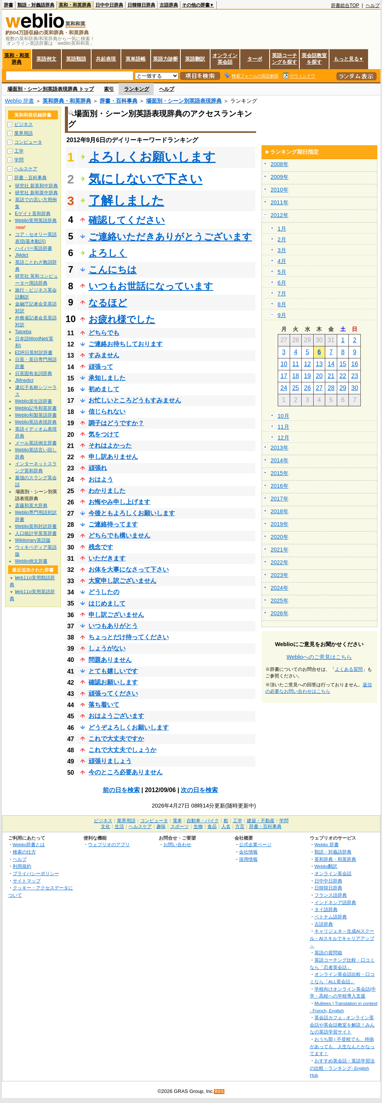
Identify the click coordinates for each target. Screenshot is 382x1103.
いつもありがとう (113, 626)
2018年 (280, 511)
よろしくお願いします (152, 157)
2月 (282, 239)
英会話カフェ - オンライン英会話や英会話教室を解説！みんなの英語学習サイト (342, 1024)
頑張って (100, 366)
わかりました (107, 490)
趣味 (161, 826)
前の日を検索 (121, 790)
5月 (282, 272)
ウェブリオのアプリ (109, 844)
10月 (283, 416)
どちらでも (103, 332)
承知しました (107, 378)
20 (319, 376)
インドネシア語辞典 (335, 902)
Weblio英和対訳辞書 (36, 526)
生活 (119, 826)
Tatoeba (23, 331)
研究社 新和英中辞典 (36, 192)
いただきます (107, 558)
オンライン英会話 (225, 59)
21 (331, 376)
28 (331, 388)
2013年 (280, 448)
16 (354, 364)
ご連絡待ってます (113, 524)
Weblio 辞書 (19, 101)
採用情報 (248, 859)
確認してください (126, 220)
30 (354, 388)
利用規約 (22, 866)
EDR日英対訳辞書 (34, 352)
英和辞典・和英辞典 (66, 101)
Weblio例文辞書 (31, 561)
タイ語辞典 (326, 909)
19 (307, 376)
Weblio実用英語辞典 (36, 220)
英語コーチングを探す (284, 59)
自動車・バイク (203, 820)
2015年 (280, 473)
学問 (19, 160)
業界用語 (23, 133)
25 (295, 388)
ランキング (136, 89)
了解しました (126, 200)
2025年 (280, 600)
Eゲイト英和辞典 (33, 213)
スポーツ (179, 826)
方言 (239, 826)
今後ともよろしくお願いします (131, 513)
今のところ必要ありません (125, 772)
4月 (282, 261)
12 (307, 364)
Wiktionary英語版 (33, 540)
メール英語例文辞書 (36, 443)
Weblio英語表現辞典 (36, 422)
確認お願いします (113, 682)
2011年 (280, 202)
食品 (212, 826)
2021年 (280, 549)
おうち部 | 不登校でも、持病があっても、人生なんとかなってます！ (342, 1046)
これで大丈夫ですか (116, 738)
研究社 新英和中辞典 (36, 185)
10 (283, 364)
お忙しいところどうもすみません (134, 400)
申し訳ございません (116, 614)
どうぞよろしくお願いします (128, 727)
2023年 (280, 575)
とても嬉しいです (113, 671)
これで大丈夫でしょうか (122, 750)
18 (295, 376)
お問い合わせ (177, 844)
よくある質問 (349, 669)
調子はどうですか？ (116, 423)
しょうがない (107, 648)
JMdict (22, 255)
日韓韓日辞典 (141, 5)
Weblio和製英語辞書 (36, 415)
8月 (282, 304)
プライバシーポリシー (36, 873)
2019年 (280, 524)
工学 (19, 151)
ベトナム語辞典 (330, 916)
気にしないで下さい (145, 179)
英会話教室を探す (314, 59)
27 (319, 388)
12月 (283, 437)
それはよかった (110, 445)
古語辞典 (169, 5)
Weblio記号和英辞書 (36, 408)
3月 (282, 250)
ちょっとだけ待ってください (128, 637)
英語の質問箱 (328, 952)
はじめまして (107, 603)
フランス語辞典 (330, 895)
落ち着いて (103, 704)
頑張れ (97, 468)
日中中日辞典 (109, 5)
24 (283, 388)
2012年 (280, 215)
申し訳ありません (113, 456)
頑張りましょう (110, 761)
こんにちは (112, 269)
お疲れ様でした (121, 319)
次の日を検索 (199, 790)
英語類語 (76, 59)
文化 (105, 826)
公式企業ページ (255, 844)
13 (319, 364)
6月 (282, 283)
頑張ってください (113, 693)
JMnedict (24, 380)
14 (331, 364)
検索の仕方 (24, 851)
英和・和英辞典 (75, 5)
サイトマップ (27, 880)
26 (307, 388)
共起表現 (106, 59)
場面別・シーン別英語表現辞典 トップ (50, 89)
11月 (283, 427)
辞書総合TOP (345, 5)
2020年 (280, 537)
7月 (282, 293)
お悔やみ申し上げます (119, 502)
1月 (282, 229)
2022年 (280, 562)
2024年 (280, 588)
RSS (219, 1091)
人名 (226, 826)
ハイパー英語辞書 (33, 248)
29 (343, 388)
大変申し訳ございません (122, 580)
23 (354, 376)
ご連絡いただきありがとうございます (170, 236)
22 (343, 376)
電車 (177, 820)
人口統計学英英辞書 (36, 533)
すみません (103, 355)
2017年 (280, 499)
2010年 (280, 190)
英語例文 (46, 59)
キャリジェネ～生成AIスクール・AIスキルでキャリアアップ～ (342, 938)
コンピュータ (28, 142)
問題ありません (110, 660)
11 (295, 364)
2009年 (280, 177)
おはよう (100, 479)
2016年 (280, 486)
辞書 (8, 5)
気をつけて (103, 434)
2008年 (280, 164)
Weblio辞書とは (29, 844)
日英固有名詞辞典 (33, 373)
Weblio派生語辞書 (33, 401)
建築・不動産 (261, 820)
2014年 (280, 460)
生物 (198, 826)
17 (283, 376)
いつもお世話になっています (150, 286)
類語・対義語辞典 (35, 5)
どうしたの (103, 592)
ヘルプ (373, 5)
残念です (100, 547)
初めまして (103, 389)
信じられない (107, 411)
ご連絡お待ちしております (125, 344)
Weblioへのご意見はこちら (319, 657)
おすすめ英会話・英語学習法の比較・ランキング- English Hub (342, 1068)
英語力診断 (165, 59)
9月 (282, 315)
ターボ (254, 59)
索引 (109, 89)
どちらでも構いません (119, 535)
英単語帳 (136, 59)
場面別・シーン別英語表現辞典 (184, 101)
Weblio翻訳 (325, 866)
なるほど (107, 302)
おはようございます (116, 716)
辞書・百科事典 (119, 101)
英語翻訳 (195, 59)
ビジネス (23, 124)
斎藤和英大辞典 (31, 505)
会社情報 (248, 851)
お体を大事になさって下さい (128, 569)
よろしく (107, 253)
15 (343, 364)
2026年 (280, 613)
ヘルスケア (25, 168)
